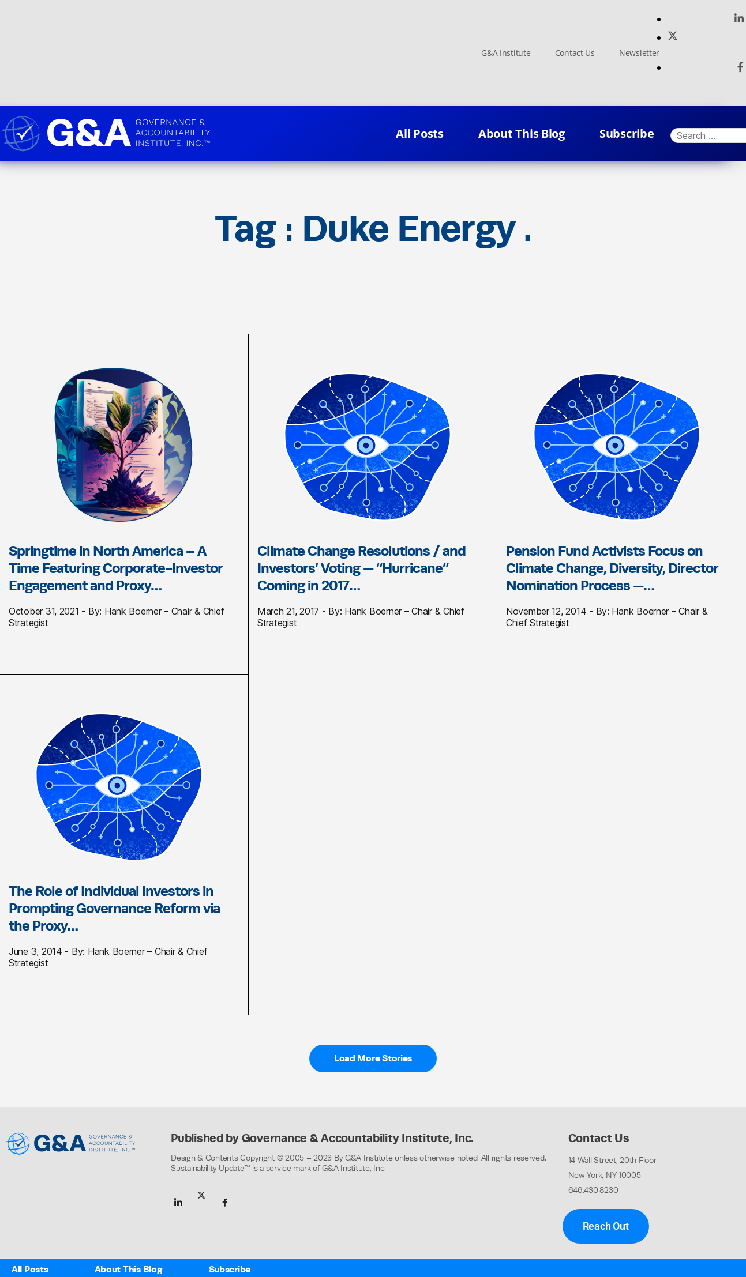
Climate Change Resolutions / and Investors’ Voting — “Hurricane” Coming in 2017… (361, 568)
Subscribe (626, 133)
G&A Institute (506, 53)
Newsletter (639, 53)
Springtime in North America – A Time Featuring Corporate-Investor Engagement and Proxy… (116, 568)
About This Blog (521, 133)
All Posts (420, 133)
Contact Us (575, 53)
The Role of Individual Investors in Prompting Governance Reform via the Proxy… (114, 908)
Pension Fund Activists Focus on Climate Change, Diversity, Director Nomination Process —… (612, 568)
